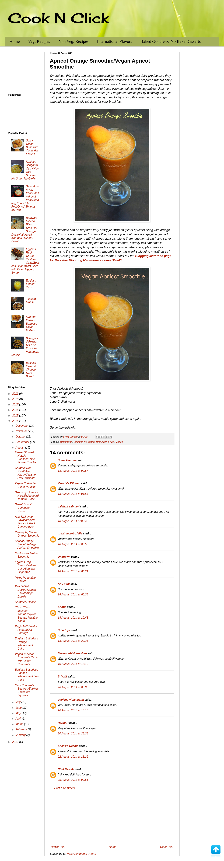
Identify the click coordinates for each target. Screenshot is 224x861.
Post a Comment (64, 788)
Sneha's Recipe (68, 745)
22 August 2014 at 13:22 (73, 756)
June (19, 707)
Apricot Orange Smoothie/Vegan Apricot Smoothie (27, 544)
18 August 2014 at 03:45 (73, 521)
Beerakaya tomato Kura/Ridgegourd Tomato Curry (27, 495)
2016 (15, 409)
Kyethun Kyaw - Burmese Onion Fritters (31, 323)
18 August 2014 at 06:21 (73, 571)
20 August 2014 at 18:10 (73, 710)
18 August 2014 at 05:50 (73, 544)
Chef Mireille (66, 769)
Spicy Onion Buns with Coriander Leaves (32, 147)
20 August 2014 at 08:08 (73, 687)
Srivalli (62, 676)
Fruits (111, 441)
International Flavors (114, 41)
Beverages (66, 441)
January (21, 735)
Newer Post (58, 846)
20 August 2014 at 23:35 (73, 733)
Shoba (62, 606)
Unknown (64, 556)
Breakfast (101, 441)
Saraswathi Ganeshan (72, 653)
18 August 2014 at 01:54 (73, 493)
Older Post (166, 846)
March (20, 724)
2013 (15, 741)
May (19, 713)
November (22, 431)
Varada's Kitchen (69, 483)
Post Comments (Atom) (81, 853)
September (23, 441)
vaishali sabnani (68, 506)
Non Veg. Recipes (73, 41)
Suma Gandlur (67, 460)
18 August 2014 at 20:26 (73, 640)
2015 (15, 415)
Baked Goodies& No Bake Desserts (171, 41)
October (21, 436)
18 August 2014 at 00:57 (73, 470)
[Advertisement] (112, 817)
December (22, 425)
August (20, 447)
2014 (15, 420)
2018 (15, 399)
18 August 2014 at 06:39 (73, 594)
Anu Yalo (64, 583)
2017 (15, 404)
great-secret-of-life (70, 533)
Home (14, 41)
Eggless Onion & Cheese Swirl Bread (31, 369)
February (21, 729)
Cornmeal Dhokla (26, 602)
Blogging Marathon (84, 441)
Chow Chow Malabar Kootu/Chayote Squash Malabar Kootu (26, 614)
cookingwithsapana (71, 699)
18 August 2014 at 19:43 (73, 617)
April (19, 718)
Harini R (63, 722)
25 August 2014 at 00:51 (73, 779)
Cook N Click (58, 17)
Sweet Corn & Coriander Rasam (23, 508)
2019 (15, 393)
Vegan (119, 441)
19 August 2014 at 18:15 (73, 663)
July (18, 702)
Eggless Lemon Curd (31, 284)
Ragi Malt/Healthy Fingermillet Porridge (26, 630)
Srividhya (64, 630)
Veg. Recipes (39, 41)
